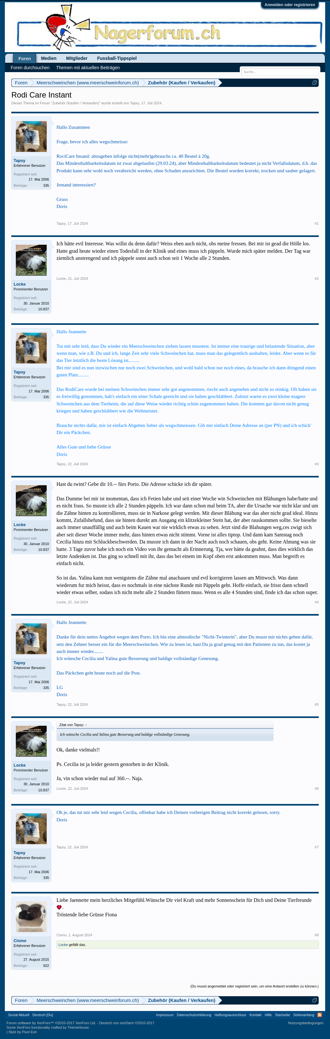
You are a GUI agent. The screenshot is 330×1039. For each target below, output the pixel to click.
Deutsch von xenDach (126, 1023)
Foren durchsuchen (30, 67)
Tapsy (135, 103)
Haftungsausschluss (230, 1015)
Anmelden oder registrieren (290, 5)
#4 (317, 602)
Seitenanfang (303, 1015)
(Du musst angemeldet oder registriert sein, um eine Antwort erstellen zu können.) (254, 986)
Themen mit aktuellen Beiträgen (88, 67)
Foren (24, 58)
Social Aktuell (18, 1015)
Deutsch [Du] (43, 1015)
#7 (317, 847)
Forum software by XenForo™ (51, 1023)
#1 (317, 223)
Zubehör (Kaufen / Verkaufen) (75, 103)
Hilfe (268, 1015)
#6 (317, 788)
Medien (48, 58)
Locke (20, 284)
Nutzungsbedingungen (306, 1023)
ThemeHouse (78, 1027)
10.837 (43, 309)
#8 (317, 935)
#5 (317, 704)
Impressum (164, 1015)
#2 (317, 278)
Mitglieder (76, 58)
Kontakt (255, 1015)
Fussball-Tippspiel (117, 58)
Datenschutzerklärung (194, 1015)
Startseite (282, 1015)
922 (46, 966)
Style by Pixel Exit (22, 1032)
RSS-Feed (319, 1015)
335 (46, 185)
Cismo (20, 940)
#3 (317, 464)
